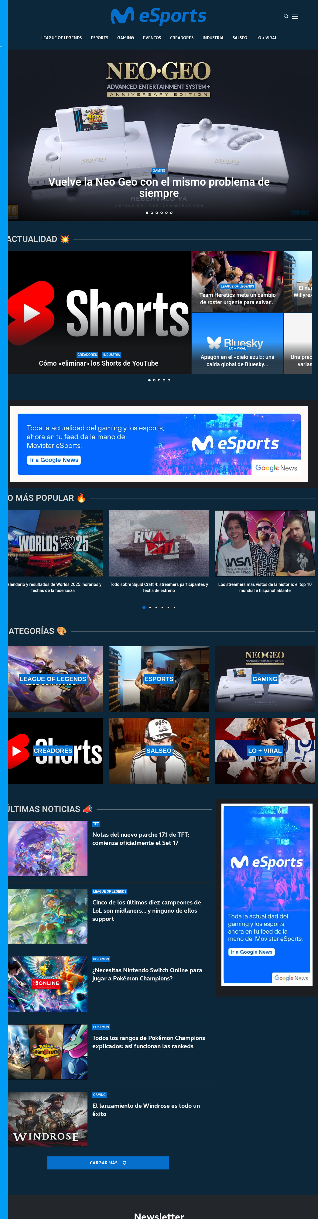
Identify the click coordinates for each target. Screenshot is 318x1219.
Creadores (181, 37)
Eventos (152, 37)
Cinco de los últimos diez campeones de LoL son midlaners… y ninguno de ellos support (146, 913)
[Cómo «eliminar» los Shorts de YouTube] (99, 312)
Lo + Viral (266, 37)
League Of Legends (61, 37)
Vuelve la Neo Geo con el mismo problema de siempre (159, 188)
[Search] (286, 16)
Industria (213, 37)
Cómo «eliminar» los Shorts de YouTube (98, 363)
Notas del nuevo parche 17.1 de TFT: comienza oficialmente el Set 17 (140, 838)
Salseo (240, 37)
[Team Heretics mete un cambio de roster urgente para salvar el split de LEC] (237, 281)
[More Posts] (108, 1163)
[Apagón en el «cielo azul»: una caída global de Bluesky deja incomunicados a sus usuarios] (237, 343)
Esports (99, 37)
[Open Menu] (295, 17)
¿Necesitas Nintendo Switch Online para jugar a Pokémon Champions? (147, 984)
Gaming (125, 37)
